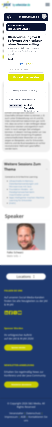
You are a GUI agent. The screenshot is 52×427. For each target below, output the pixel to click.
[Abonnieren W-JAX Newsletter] (26, 64)
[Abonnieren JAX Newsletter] (19, 64)
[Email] (26, 69)
